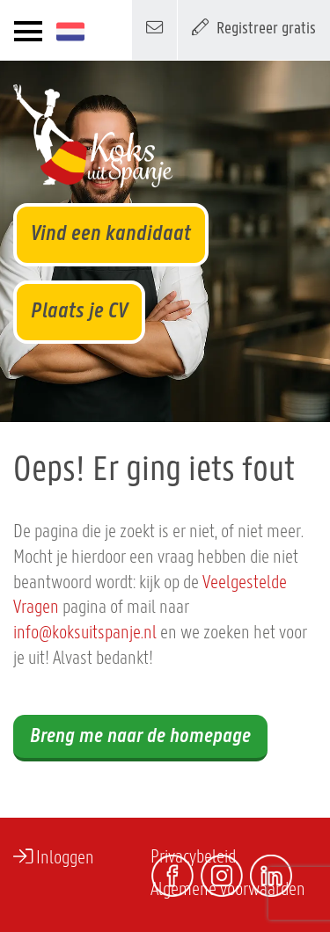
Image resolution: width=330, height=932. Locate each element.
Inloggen (53, 857)
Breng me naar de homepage (140, 736)
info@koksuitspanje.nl (85, 633)
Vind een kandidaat (111, 234)
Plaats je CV (79, 312)
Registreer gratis (254, 27)
